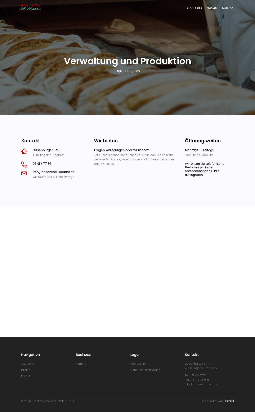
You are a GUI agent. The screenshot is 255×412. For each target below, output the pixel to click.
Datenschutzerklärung (145, 370)
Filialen (25, 370)
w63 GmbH (226, 401)
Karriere (81, 364)
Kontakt (26, 376)
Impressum (138, 364)
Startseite (27, 364)
